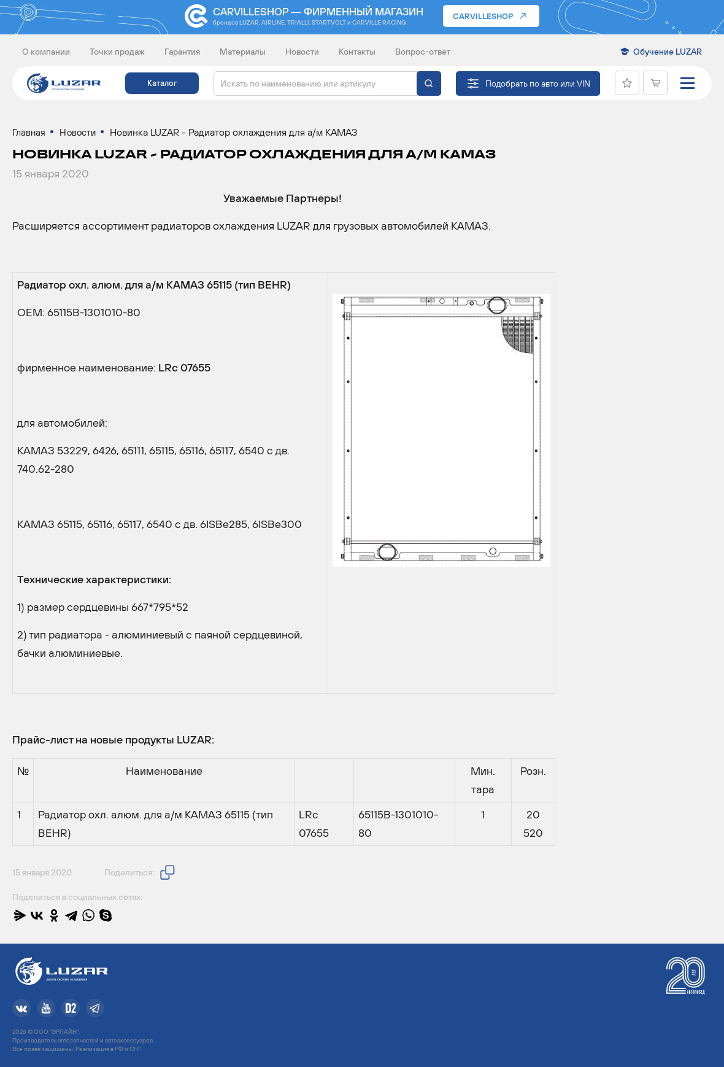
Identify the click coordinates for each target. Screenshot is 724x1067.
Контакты (357, 51)
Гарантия (182, 51)
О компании (46, 51)
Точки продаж (117, 51)
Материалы (243, 51)
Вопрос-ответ (422, 51)
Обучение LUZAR (667, 51)
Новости (302, 51)
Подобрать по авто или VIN (537, 83)
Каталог (162, 83)
